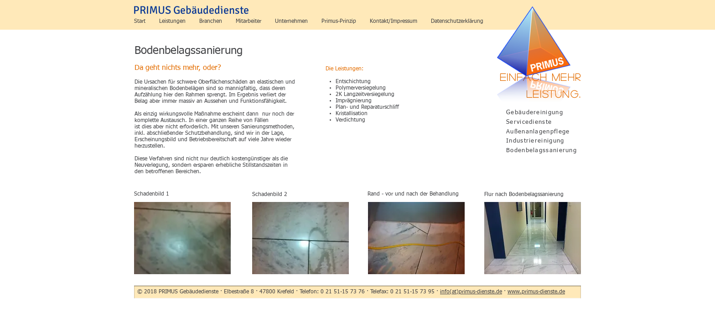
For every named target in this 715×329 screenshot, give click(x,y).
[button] (172, 21)
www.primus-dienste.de (536, 292)
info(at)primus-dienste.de (471, 292)
